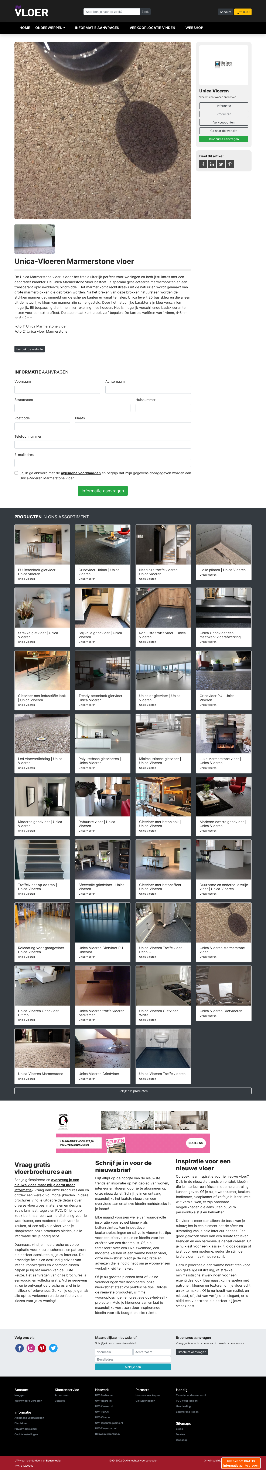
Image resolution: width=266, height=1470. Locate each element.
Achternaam (115, 381)
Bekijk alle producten (133, 1091)
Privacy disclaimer (25, 1428)
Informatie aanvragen (97, 28)
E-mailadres (24, 455)
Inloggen (19, 1395)
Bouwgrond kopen (187, 1411)
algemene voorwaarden (81, 473)
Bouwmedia (53, 1460)
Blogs (179, 1428)
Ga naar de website (223, 130)
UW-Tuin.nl (102, 1411)
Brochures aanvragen (224, 139)
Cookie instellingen (26, 1434)
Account (225, 12)
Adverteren (62, 1395)
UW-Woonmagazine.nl (109, 1422)
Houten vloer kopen (148, 1395)
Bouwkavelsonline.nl (107, 1434)
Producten (224, 114)
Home (25, 28)
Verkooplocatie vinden (152, 28)
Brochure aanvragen (192, 1352)
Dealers (180, 1434)
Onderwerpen (48, 28)
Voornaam (22, 381)
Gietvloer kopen (145, 1400)
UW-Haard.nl (103, 1400)
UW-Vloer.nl (102, 1417)
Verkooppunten (224, 122)
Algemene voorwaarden (29, 1417)
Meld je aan (133, 1367)
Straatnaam (23, 400)
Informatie (224, 106)
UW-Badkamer (104, 1395)
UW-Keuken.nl (104, 1406)
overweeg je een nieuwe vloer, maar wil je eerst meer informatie (46, 1185)
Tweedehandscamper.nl (191, 1395)
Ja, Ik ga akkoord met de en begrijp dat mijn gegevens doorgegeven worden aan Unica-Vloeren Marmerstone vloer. (105, 475)
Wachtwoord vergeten (28, 1400)
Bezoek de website (29, 349)
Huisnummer (146, 400)
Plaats (80, 418)
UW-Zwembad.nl (105, 1428)
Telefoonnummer (27, 436)
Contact (60, 1400)
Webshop (194, 28)
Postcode (22, 418)
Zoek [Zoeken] (145, 11)
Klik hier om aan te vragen (241, 1463)
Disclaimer (21, 1423)
